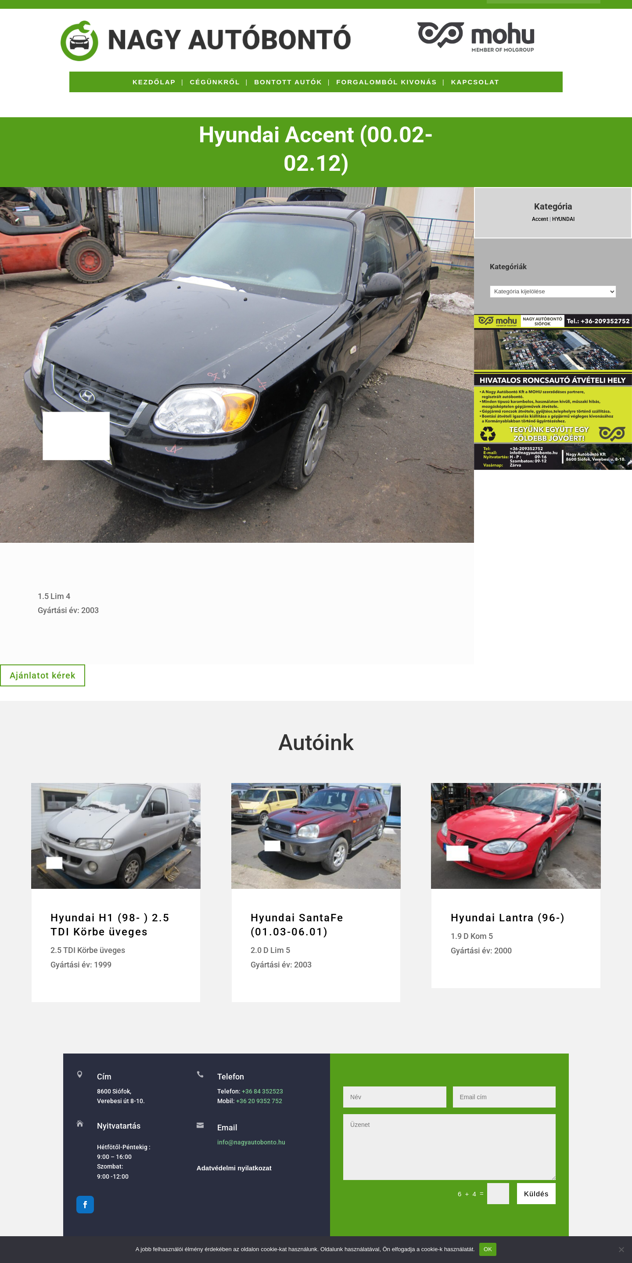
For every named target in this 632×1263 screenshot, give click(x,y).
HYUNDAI (563, 219)
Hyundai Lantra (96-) (508, 918)
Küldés (536, 1194)
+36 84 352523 (262, 1091)
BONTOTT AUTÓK (288, 82)
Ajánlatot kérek (42, 675)
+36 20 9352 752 (259, 1100)
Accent (540, 219)
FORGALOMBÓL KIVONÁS (386, 82)
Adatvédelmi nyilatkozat (234, 1168)
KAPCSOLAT (475, 82)
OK (488, 1249)
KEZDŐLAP (154, 82)
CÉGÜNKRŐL (215, 82)
